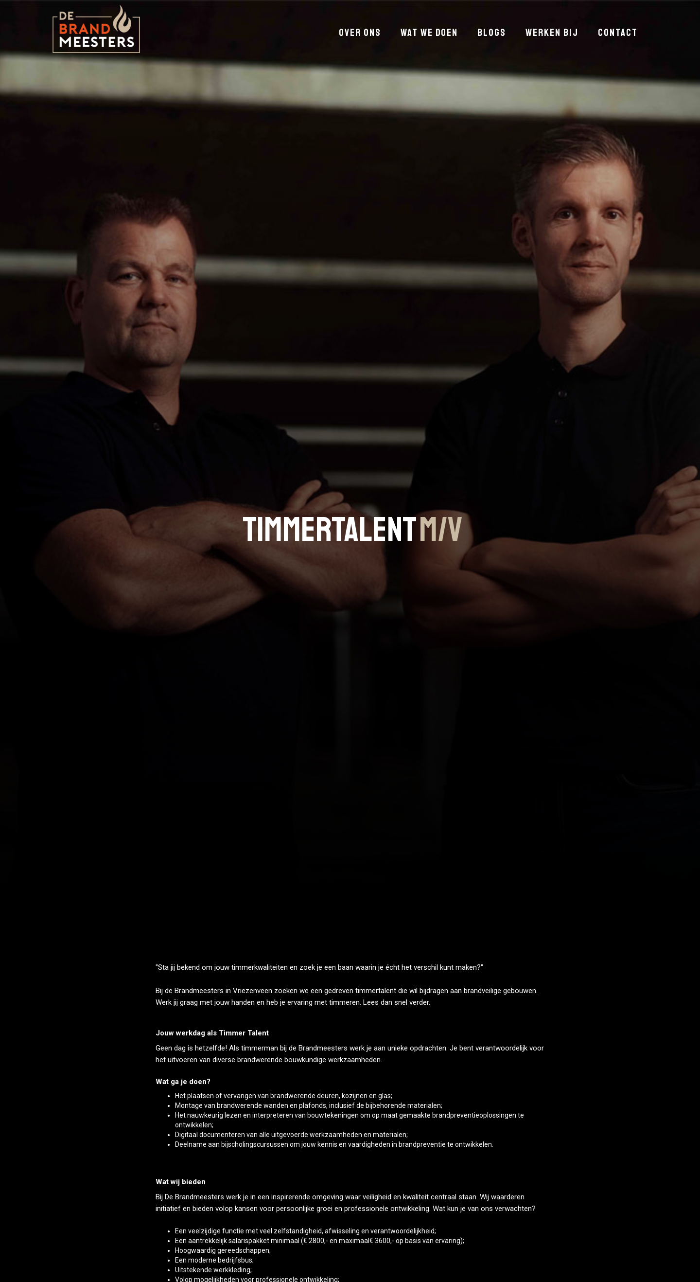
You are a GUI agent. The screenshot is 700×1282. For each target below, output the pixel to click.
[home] (96, 29)
